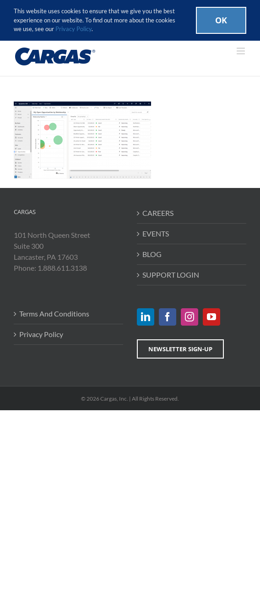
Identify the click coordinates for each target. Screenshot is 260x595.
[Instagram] (189, 317)
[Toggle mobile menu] (241, 51)
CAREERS (157, 213)
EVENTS (155, 233)
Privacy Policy (41, 334)
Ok (221, 20)
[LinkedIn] (145, 317)
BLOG (152, 254)
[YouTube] (211, 317)
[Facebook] (167, 317)
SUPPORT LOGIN (170, 274)
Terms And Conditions (54, 313)
